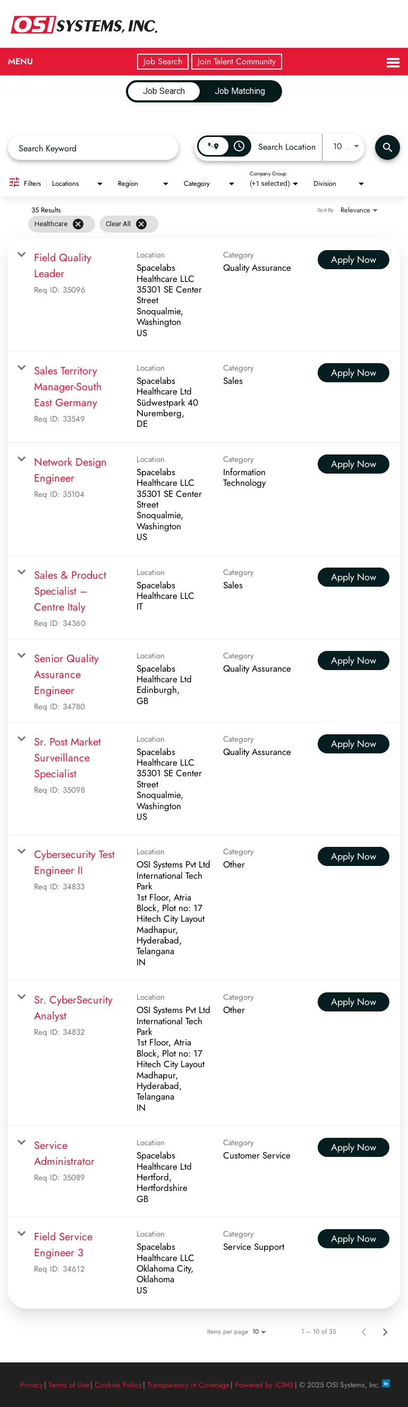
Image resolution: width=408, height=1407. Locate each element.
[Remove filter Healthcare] (78, 224)
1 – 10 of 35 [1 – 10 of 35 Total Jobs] (318, 1331)
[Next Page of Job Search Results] (385, 1331)
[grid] (93, 224)
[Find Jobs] (387, 147)
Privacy (31, 1384)
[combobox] (93, 147)
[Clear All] (141, 224)
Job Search (162, 61)
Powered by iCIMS (264, 1384)
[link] (204, 294)
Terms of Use (68, 1384)
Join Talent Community (237, 61)
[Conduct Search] (387, 147)
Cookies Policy (118, 1384)
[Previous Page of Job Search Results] (364, 1331)
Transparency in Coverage (188, 1384)
